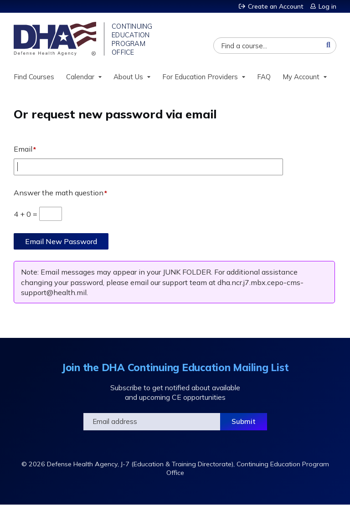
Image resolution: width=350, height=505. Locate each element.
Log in (327, 6)
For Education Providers (200, 76)
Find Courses (34, 76)
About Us (128, 76)
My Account (301, 76)
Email (23, 148)
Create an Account (276, 6)
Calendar (80, 76)
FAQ (264, 76)
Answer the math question (58, 192)
